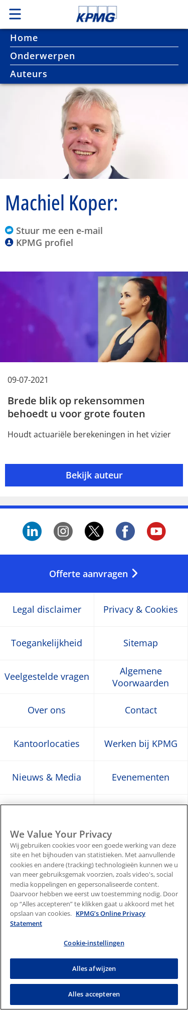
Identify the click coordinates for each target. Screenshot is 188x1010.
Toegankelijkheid (46, 643)
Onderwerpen (42, 56)
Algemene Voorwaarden (140, 676)
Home (24, 38)
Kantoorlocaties (47, 744)
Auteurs (29, 74)
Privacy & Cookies (140, 610)
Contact (141, 710)
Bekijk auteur (94, 475)
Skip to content (114, 14)
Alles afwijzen (94, 973)
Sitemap (140, 643)
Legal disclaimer (47, 610)
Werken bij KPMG (140, 744)
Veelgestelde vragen (47, 677)
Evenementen (140, 778)
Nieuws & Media (46, 778)
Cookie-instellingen (94, 948)
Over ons (47, 710)
